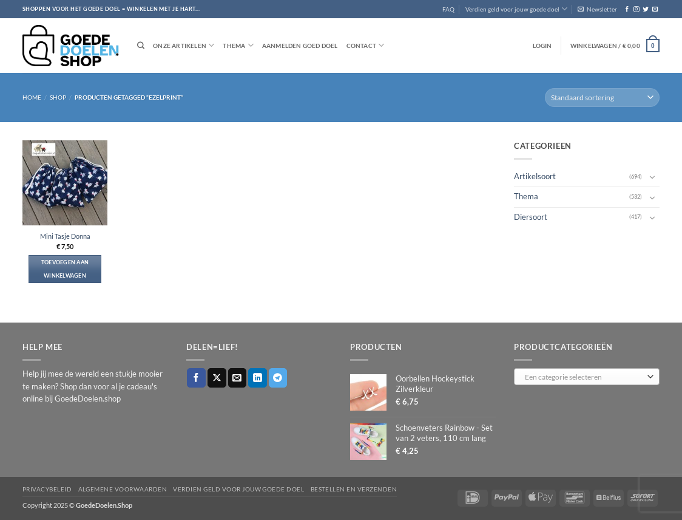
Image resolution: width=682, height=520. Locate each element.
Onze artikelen (183, 45)
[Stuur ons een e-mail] (655, 9)
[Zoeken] (140, 45)
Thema (238, 45)
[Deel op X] (217, 377)
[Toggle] (652, 177)
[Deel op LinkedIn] (257, 377)
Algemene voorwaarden (122, 489)
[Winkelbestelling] (602, 97)
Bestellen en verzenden (354, 489)
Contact (365, 45)
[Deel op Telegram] (278, 377)
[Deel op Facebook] (196, 377)
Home (31, 97)
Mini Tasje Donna (65, 236)
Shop (58, 97)
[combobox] (587, 376)
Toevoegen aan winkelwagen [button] (65, 269)
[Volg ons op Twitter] (645, 9)
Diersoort (530, 216)
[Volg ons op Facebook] (627, 9)
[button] (597, 9)
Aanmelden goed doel (300, 45)
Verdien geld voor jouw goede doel (516, 9)
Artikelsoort (535, 176)
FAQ (448, 9)
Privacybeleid (47, 489)
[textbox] (584, 377)
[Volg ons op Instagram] (636, 9)
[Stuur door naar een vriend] (237, 377)
